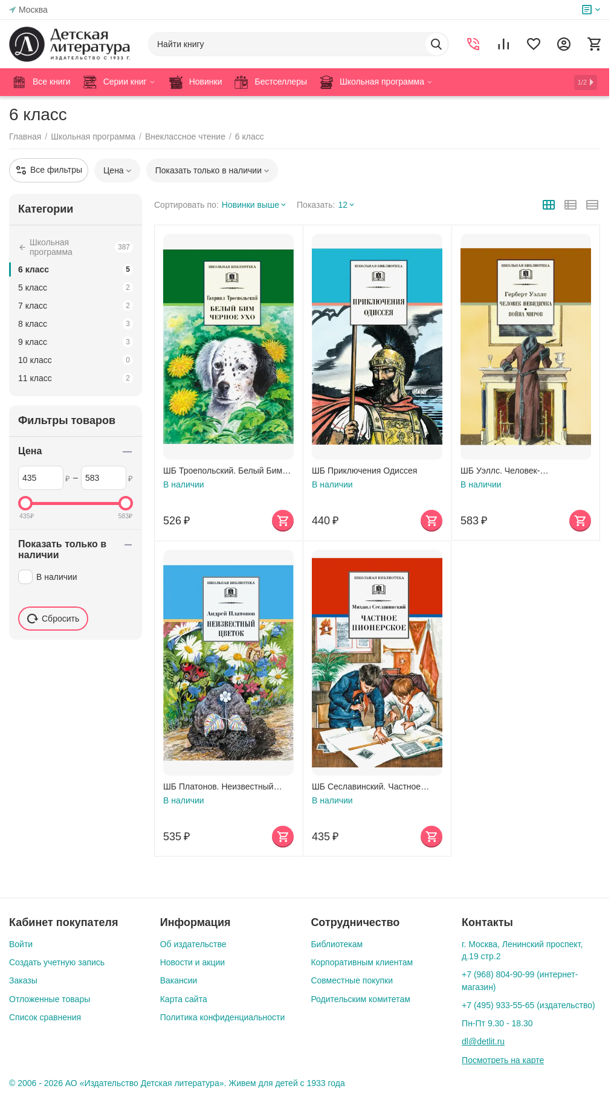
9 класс (75, 341)
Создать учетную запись (57, 962)
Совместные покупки (352, 980)
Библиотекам (337, 944)
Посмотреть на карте (503, 1060)
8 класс (75, 323)
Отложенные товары (49, 999)
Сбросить (53, 618)
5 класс (75, 287)
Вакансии (179, 980)
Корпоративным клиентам (362, 962)
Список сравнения (45, 1017)
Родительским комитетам (360, 999)
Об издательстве (193, 944)
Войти (21, 944)
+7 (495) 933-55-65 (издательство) (528, 1005)
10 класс (75, 360)
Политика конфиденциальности (222, 1017)
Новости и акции (192, 962)
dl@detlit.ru (483, 1041)
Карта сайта (183, 999)
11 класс (75, 378)
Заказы (23, 980)
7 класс (75, 305)
